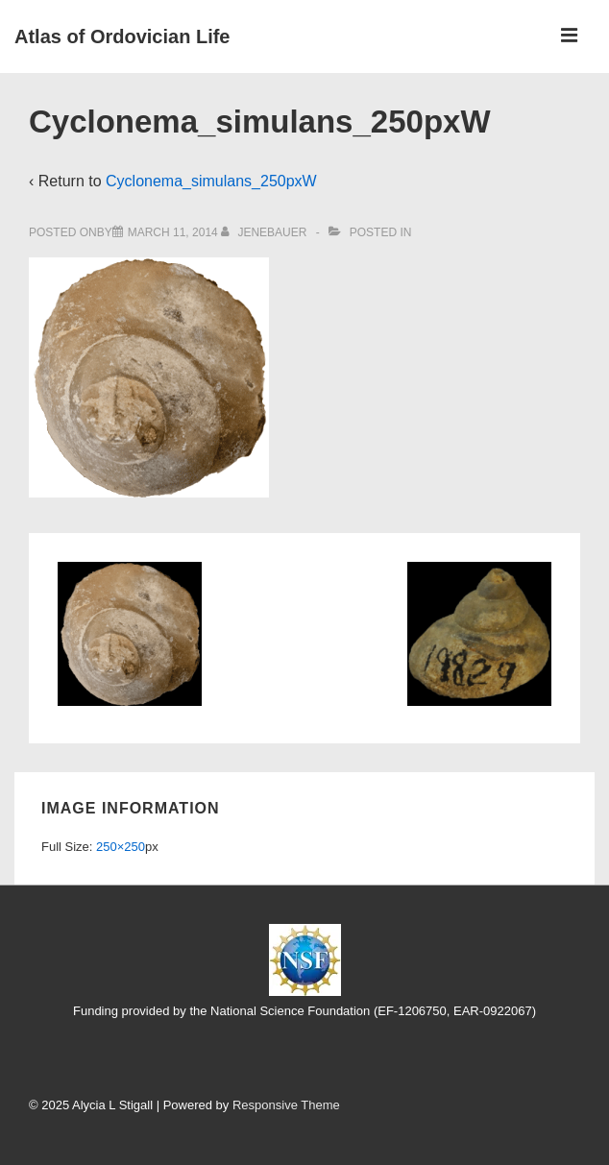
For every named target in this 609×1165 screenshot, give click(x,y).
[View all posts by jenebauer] (265, 232)
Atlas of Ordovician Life (122, 36)
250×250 (120, 846)
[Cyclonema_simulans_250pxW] (173, 232)
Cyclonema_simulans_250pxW (211, 181)
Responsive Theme (286, 1105)
